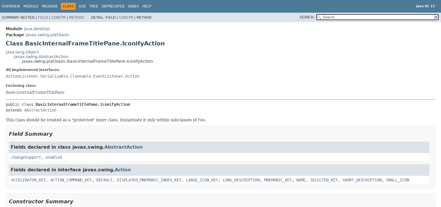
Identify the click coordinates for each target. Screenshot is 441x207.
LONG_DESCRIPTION (241, 180)
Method (76, 18)
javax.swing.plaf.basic (48, 34)
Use (82, 6)
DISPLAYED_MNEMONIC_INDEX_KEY (149, 180)
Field (43, 18)
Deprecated (113, 6)
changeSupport (26, 157)
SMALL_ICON (397, 180)
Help (146, 6)
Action (132, 76)
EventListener (108, 76)
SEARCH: (307, 17)
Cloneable (80, 76)
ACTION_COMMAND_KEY (71, 180)
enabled (54, 157)
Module (31, 6)
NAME (301, 180)
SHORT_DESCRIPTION (361, 180)
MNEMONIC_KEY (278, 180)
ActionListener (22, 76)
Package (50, 6)
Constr (58, 18)
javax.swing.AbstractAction (41, 56)
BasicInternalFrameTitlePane (35, 92)
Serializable (54, 76)
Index (133, 6)
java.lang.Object (22, 52)
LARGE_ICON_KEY (202, 180)
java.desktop (37, 28)
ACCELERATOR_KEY (28, 180)
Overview (11, 6)
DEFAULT (104, 180)
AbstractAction (40, 110)
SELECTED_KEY (324, 180)
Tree (93, 6)
